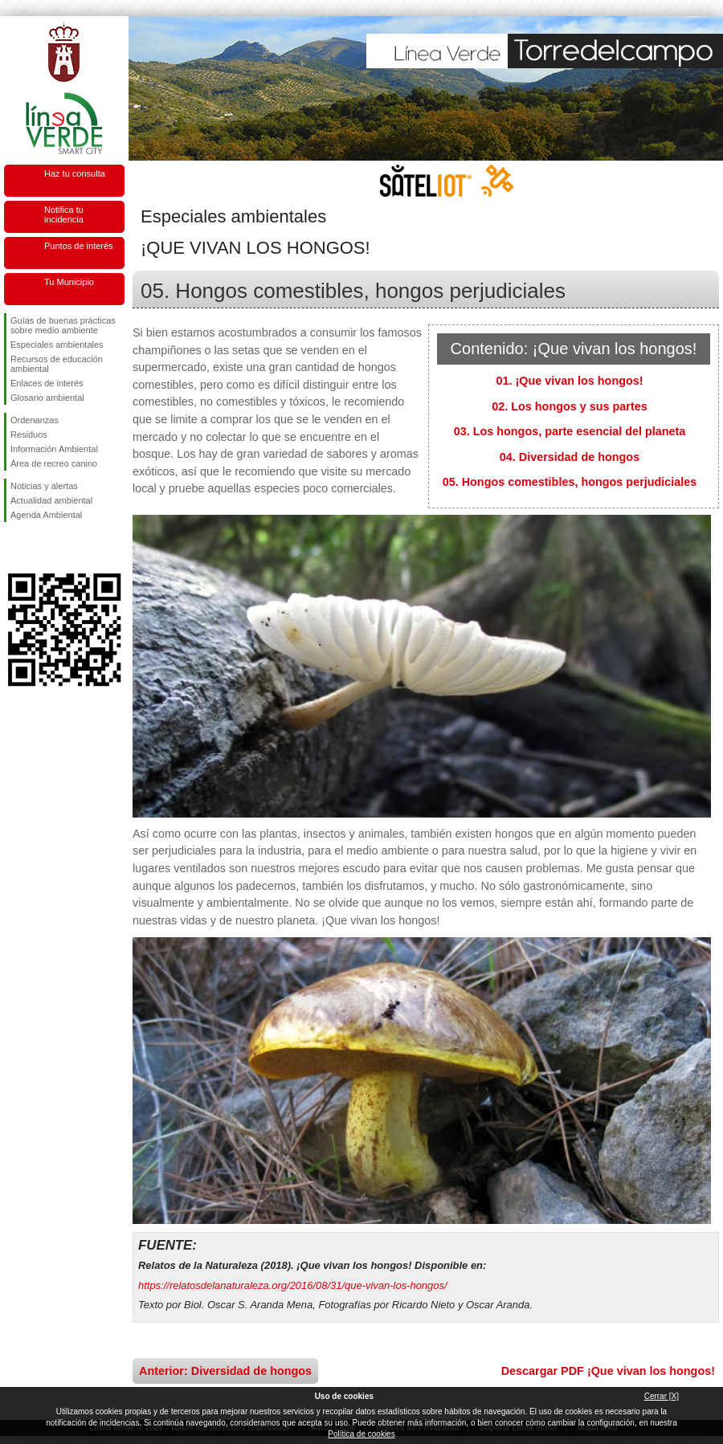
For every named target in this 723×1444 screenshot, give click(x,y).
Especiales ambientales (57, 344)
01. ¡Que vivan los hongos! (569, 380)
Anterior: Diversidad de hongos (225, 1370)
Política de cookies (361, 1434)
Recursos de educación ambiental (56, 363)
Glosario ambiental (47, 397)
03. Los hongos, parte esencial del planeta (570, 431)
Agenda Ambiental (46, 515)
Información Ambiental (54, 449)
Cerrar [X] (661, 1396)
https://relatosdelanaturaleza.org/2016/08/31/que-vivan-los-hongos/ (292, 1285)
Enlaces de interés (47, 383)
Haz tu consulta (74, 173)
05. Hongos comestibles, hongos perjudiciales (570, 481)
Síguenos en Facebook (13, 547)
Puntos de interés (78, 246)
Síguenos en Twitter (40, 547)
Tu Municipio (69, 282)
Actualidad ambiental (51, 500)
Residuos (28, 434)
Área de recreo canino (53, 463)
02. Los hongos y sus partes (569, 406)
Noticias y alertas (44, 486)
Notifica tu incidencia (64, 214)
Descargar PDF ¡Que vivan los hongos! (608, 1370)
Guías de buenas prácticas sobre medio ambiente (63, 325)
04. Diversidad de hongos (569, 457)
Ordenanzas (34, 420)
